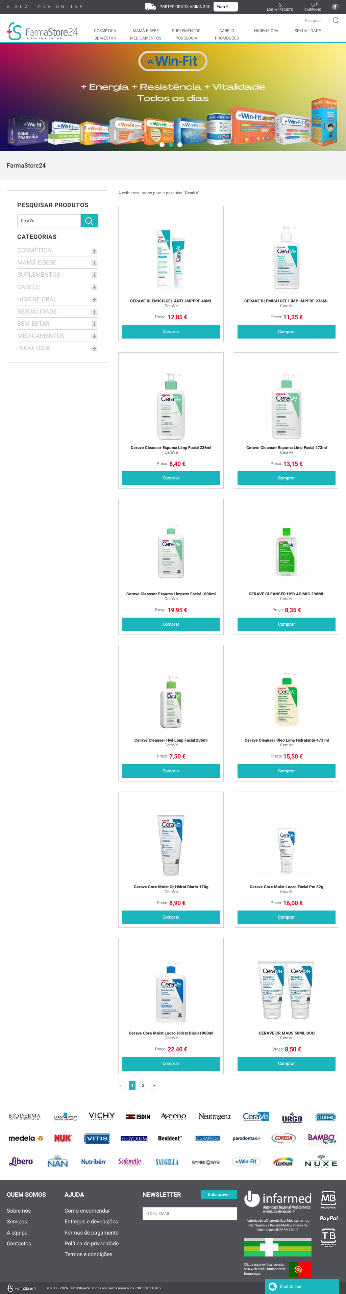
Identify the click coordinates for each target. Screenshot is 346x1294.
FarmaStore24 (26, 165)
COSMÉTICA (105, 30)
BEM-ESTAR (105, 38)
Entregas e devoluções (91, 1221)
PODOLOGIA (186, 38)
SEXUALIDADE (308, 30)
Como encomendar (87, 1211)
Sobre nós (19, 1211)
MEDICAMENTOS (145, 38)
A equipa (17, 1232)
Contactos (19, 1243)
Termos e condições (88, 1254)
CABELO (226, 30)
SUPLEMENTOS (186, 30)
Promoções (227, 38)
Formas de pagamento (92, 1232)
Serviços (17, 1221)
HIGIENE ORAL (267, 30)
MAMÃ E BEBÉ (146, 30)
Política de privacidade (92, 1243)
